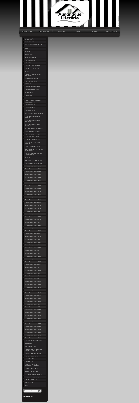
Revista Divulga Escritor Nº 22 (33, 225)
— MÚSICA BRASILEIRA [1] (32, 368)
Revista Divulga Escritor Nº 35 (33, 262)
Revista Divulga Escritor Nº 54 (33, 315)
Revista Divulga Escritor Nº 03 (33, 171)
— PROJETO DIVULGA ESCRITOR (33, 374)
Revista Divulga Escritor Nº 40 (33, 276)
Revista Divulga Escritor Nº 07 (33, 183)
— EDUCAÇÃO (28, 63)
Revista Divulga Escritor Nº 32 (33, 253)
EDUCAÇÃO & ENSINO (31, 57)
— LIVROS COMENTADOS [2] (32, 134)
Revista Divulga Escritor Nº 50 (33, 304)
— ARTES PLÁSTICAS (30, 346)
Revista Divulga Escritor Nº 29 (33, 245)
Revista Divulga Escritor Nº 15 (33, 205)
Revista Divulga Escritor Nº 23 (33, 228)
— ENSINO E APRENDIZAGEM (32, 65)
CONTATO (27, 385)
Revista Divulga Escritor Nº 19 (33, 216)
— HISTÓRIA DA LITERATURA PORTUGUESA (32, 121)
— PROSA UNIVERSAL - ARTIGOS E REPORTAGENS (33, 154)
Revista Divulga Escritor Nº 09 (33, 188)
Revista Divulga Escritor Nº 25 (33, 233)
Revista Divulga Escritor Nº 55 (33, 318)
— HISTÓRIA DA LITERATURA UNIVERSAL (32, 125)
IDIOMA (27, 71)
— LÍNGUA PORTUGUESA (31, 78)
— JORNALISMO (29, 361)
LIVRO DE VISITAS (29, 382)
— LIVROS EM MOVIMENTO (32, 137)
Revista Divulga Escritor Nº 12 (33, 197)
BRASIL (78, 31)
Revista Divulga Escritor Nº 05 (33, 177)
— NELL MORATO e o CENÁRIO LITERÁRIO (33, 143)
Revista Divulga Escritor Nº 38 (33, 270)
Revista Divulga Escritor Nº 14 (33, 202)
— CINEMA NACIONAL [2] (31, 356)
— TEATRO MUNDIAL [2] (31, 380)
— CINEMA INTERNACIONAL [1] (33, 353)
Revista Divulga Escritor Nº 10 (33, 191)
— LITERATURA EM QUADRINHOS (34, 128)
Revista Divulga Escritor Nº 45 (33, 290)
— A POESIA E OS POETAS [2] (32, 89)
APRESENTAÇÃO (27, 31)
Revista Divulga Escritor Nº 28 (33, 242)
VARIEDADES (28, 343)
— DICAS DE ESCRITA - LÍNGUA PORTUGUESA (33, 75)
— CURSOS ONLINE (30, 60)
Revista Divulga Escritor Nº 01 (33, 166)
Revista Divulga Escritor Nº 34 (33, 259)
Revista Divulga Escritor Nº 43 (33, 284)
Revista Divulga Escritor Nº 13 (33, 200)
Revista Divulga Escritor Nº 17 (33, 211)
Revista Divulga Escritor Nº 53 (33, 312)
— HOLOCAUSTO (29, 359)
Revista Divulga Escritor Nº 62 (33, 338)
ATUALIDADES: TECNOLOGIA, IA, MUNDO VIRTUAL (61, 31)
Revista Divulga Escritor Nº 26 (33, 236)
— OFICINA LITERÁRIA (31, 81)
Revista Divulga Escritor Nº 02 (33, 169)
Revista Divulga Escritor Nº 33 (33, 256)
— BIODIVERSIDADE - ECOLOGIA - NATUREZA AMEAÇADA (34, 350)
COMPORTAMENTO (111, 31)
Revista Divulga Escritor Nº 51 (33, 307)
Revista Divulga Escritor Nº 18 (33, 214)
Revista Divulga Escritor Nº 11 (33, 194)
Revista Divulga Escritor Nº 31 (33, 250)
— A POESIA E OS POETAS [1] (32, 86)
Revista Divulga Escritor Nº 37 (33, 267)
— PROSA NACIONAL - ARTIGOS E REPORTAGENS (34, 150)
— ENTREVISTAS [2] (30, 107)
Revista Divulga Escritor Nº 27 (33, 239)
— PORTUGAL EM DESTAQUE (32, 146)
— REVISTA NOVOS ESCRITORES (33, 340)
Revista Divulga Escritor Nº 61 (33, 335)
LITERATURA (28, 84)
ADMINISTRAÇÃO (44, 31)
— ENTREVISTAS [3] (30, 110)
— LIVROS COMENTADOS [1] (32, 131)
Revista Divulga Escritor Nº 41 (33, 278)
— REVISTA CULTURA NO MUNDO (33, 160)
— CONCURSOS (29, 92)
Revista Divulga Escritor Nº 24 (33, 231)
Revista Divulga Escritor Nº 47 (33, 295)
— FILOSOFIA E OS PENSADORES (34, 113)
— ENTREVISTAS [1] (30, 105)
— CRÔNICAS (28, 95)
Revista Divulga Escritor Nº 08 (33, 185)
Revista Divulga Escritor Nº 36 (33, 264)
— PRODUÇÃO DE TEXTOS (32, 68)
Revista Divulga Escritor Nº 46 (33, 293)
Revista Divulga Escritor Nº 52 (33, 309)
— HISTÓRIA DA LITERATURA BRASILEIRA (32, 117)
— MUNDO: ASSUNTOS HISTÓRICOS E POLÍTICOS (32, 365)
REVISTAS (27, 157)
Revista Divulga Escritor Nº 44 (33, 287)
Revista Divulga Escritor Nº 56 (33, 321)
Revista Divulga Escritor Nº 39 (33, 273)
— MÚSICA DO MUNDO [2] (31, 371)
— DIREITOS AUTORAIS (31, 98)
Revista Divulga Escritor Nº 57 (33, 323)
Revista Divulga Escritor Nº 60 (33, 332)
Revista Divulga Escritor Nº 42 (33, 281)
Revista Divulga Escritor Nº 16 (33, 208)
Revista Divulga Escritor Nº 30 (33, 247)
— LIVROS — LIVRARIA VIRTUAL (33, 139)
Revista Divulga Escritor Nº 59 (33, 329)
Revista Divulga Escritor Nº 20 (33, 219)
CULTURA (94, 31)
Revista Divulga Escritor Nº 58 (33, 326)
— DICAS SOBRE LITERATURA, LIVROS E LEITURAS (33, 101)
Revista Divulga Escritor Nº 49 (33, 301)
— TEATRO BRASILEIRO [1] (32, 377)
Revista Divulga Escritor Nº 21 (33, 222)
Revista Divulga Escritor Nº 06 (33, 180)
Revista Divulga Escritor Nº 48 (33, 298)
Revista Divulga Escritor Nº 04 (33, 174)
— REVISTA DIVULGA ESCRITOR (33, 163)
